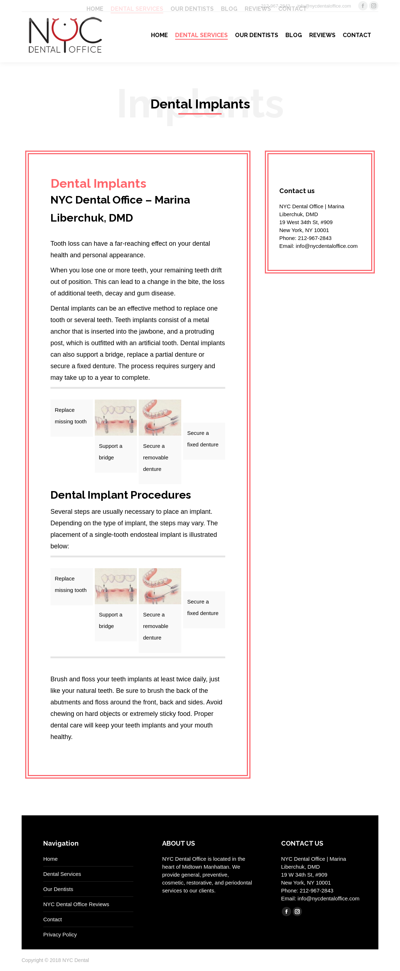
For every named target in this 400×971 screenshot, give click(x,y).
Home (50, 859)
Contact (52, 919)
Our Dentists (58, 889)
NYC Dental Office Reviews (76, 904)
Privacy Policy (60, 934)
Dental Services (62, 874)
